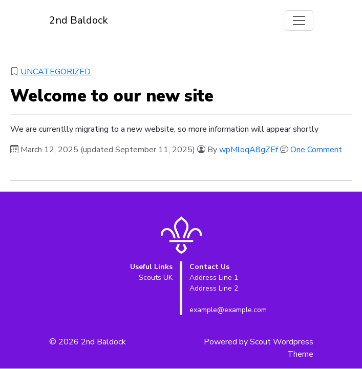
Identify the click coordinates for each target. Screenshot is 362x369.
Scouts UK (156, 277)
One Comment (316, 149)
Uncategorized (55, 71)
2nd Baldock (78, 20)
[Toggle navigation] (299, 20)
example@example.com (228, 310)
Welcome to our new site (112, 96)
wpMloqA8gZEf (248, 149)
